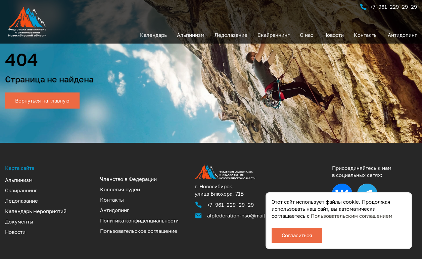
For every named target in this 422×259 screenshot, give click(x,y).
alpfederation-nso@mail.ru (239, 215)
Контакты (366, 35)
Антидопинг (402, 35)
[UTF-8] (27, 35)
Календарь (153, 35)
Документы (19, 221)
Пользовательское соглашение (138, 231)
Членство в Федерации (128, 179)
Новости (333, 35)
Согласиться (297, 235)
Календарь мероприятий (35, 211)
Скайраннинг (273, 35)
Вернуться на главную (42, 101)
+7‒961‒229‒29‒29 (388, 7)
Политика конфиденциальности (139, 220)
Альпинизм (190, 35)
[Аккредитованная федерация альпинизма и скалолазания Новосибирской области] (225, 179)
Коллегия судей (120, 189)
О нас (306, 35)
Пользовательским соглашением (351, 216)
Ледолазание (231, 35)
